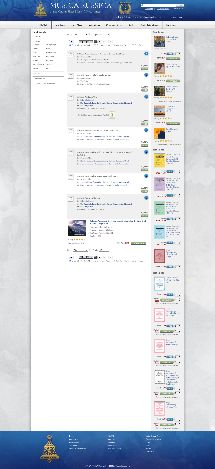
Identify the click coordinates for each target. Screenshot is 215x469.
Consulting (171, 25)
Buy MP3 (144, 66)
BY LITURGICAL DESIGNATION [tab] (44, 84)
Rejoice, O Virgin (172, 344)
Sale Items (137, 17)
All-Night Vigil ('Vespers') (171, 255)
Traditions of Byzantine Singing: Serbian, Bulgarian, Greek (106, 136)
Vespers (49, 64)
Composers (148, 17)
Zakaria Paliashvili (87, 100)
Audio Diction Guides (150, 25)
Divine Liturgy (51, 53)
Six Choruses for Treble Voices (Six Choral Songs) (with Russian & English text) (172, 379)
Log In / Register (170, 17)
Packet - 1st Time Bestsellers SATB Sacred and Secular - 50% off (173, 160)
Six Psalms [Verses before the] (172, 314)
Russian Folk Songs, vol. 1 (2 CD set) (171, 109)
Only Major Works (122, 45)
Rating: (70, 240)
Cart (180, 17)
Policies (148, 449)
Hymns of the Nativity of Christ (96, 60)
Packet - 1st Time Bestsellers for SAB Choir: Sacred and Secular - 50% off (173, 232)
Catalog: (93, 236)
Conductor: (94, 233)
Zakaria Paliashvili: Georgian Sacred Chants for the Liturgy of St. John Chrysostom (118, 222)
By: (78, 57)
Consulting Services (153, 439)
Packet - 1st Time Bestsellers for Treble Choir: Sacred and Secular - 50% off (173, 185)
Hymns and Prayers (173, 66)
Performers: (81, 63)
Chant (35, 53)
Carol (48, 49)
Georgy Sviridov (172, 64)
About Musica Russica (77, 449)
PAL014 (106, 115)
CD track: (81, 54)
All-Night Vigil (51, 45)
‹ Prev (99, 41)
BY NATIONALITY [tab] (39, 79)
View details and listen (76, 243)
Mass (48, 68)
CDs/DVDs (43, 25)
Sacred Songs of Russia (172, 130)
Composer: (94, 227)
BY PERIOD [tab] (36, 37)
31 (88, 42)
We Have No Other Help (173, 281)
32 (92, 42)
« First (71, 41)
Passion (35, 60)
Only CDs (87, 45)
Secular (35, 68)
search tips (149, 9)
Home (115, 17)
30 (84, 42)
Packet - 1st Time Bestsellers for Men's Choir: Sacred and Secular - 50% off (173, 208)
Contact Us (150, 452)
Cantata (35, 49)
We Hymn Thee (171, 407)
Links (148, 442)
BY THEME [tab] (36, 74)
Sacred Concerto (38, 64)
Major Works (94, 25)
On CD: (80, 60)
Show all (75, 45)
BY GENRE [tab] (36, 42)
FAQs (147, 446)
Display (96, 35)
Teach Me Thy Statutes (171, 90)
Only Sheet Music (103, 45)
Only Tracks (139, 45)
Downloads (60, 25)
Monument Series (114, 25)
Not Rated (163, 49)
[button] (179, 53)
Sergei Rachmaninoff (171, 251)
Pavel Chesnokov (172, 87)
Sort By (69, 35)
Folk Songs (50, 56)
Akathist (36, 45)
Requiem (49, 60)
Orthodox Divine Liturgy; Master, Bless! (172, 39)
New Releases (125, 17)
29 (81, 42)
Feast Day (36, 56)
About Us (158, 17)
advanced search (163, 9)
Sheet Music (77, 25)
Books (131, 25)
